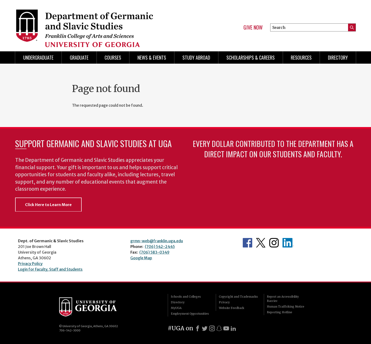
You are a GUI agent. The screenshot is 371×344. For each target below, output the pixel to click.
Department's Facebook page (247, 242)
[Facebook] (197, 328)
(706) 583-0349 (154, 252)
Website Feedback (231, 308)
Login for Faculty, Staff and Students (50, 269)
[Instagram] (212, 328)
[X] (205, 328)
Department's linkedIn (288, 242)
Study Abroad (196, 57)
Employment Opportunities (190, 313)
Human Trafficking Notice (285, 306)
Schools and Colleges (186, 296)
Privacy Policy (30, 263)
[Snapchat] (219, 328)
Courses (113, 57)
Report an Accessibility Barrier (283, 299)
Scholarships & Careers (250, 57)
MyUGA (176, 308)
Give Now (253, 27)
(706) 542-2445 (160, 246)
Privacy (224, 302)
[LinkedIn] (233, 328)
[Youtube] (226, 328)
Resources (301, 57)
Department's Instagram (274, 242)
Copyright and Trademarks (238, 296)
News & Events (151, 57)
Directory (338, 57)
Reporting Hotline (279, 312)
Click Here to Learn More (48, 204)
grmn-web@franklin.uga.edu (156, 240)
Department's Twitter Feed (260, 242)
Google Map (141, 258)
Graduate (79, 57)
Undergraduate (38, 57)
